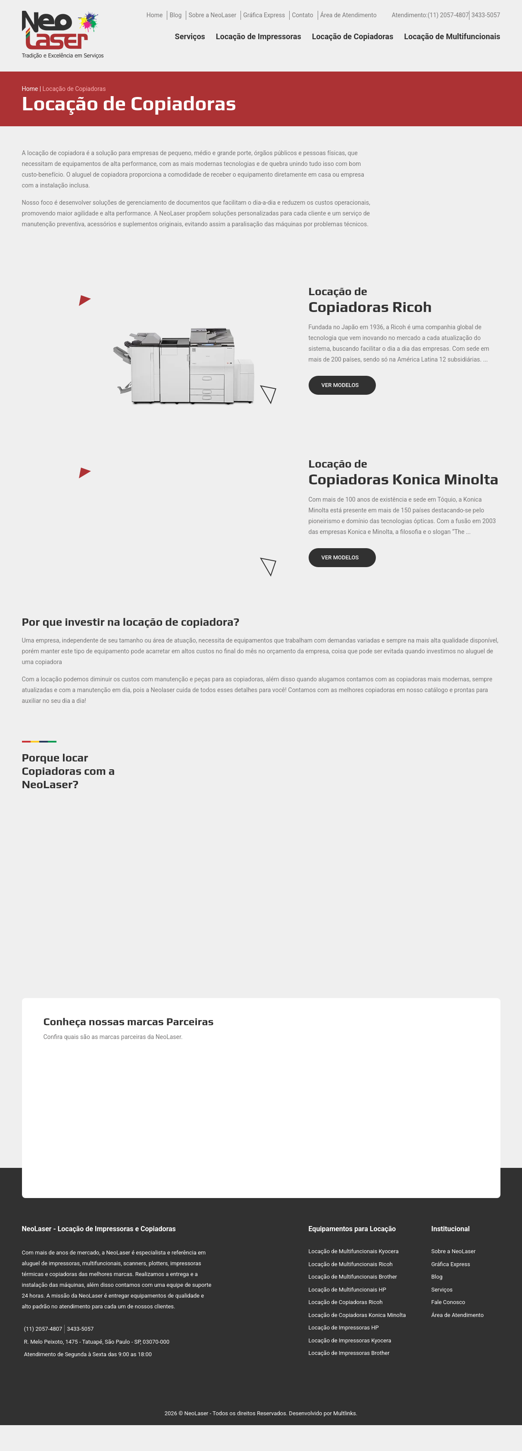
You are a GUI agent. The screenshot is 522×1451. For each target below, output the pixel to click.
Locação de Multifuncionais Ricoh (351, 1264)
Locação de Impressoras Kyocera (350, 1340)
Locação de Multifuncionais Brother (353, 1276)
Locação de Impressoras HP (344, 1327)
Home (155, 15)
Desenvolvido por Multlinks (322, 1413)
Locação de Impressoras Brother (349, 1353)
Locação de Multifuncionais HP (347, 1289)
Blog (175, 15)
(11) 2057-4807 (448, 15)
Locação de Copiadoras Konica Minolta (357, 1315)
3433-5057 (486, 15)
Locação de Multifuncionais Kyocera (354, 1251)
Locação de (404, 300)
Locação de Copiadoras (353, 36)
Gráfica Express (264, 15)
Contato (302, 15)
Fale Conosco (448, 1302)
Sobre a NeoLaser (212, 15)
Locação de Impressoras (258, 36)
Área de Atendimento (348, 15)
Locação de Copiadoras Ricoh (346, 1302)
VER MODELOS (340, 385)
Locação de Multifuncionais (452, 36)
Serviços (190, 36)
